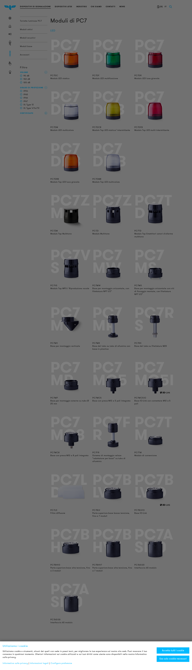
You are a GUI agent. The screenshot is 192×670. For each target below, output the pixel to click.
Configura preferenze (61, 663)
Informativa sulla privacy (15, 663)
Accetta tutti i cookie (173, 650)
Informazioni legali (39, 663)
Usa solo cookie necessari (173, 658)
